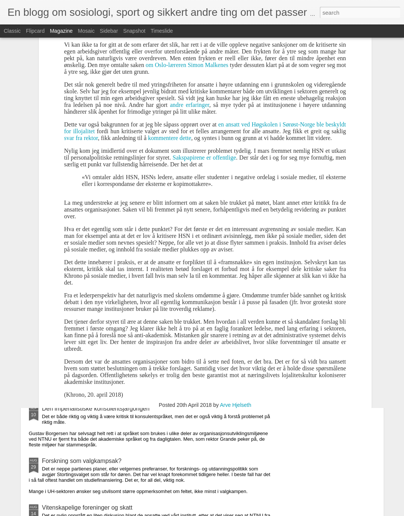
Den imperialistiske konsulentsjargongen (96, 408)
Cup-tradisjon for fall (69, 367)
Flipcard (35, 31)
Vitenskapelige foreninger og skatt (87, 507)
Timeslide (162, 31)
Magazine (61, 31)
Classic (12, 31)
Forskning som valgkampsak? (82, 461)
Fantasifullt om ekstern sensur (82, 321)
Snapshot (134, 31)
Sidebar (109, 31)
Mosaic (86, 31)
